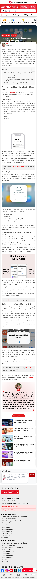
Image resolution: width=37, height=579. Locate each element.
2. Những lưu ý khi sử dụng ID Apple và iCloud (17, 83)
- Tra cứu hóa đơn (6, 535)
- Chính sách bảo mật (7, 527)
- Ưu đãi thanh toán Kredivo (8, 518)
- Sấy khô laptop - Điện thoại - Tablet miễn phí (14, 516)
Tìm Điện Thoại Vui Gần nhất (10, 506)
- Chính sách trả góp (6, 531)
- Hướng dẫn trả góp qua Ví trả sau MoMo (12, 521)
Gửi (32, 475)
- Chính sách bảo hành (7, 525)
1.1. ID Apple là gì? (11, 75)
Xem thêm (5, 537)
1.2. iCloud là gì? (10, 77)
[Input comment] (15, 478)
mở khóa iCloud (11, 300)
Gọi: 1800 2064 (30, 570)
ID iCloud (12, 92)
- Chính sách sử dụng (7, 529)
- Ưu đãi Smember (6, 523)
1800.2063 (17, 498)
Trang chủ (6, 15)
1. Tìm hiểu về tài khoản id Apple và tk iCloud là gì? (18, 73)
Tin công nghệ (16, 15)
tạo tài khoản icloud (18, 166)
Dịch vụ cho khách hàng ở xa (10, 510)
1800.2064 (16, 496)
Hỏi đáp (26, 15)
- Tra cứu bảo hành (6, 533)
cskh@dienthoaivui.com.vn (13, 501)
